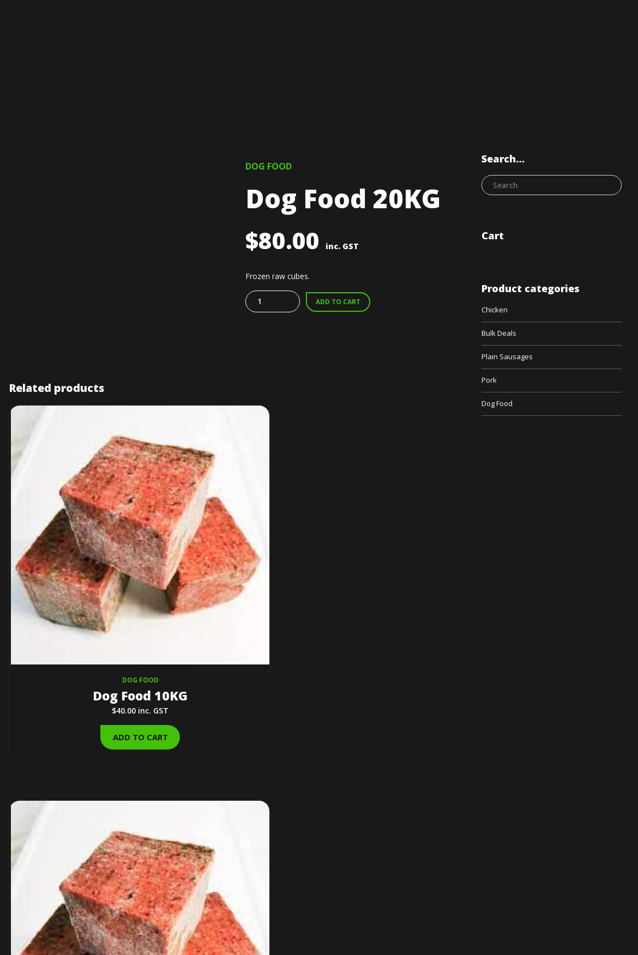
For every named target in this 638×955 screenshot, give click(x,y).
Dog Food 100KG (384, 571)
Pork (489, 383)
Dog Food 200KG (231, 571)
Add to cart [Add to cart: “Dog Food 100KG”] (383, 612)
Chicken (495, 310)
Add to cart (340, 302)
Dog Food (268, 166)
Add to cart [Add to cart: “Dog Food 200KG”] (230, 612)
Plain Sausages (507, 359)
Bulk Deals (206, 556)
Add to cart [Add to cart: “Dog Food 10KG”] (78, 612)
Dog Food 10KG (78, 571)
